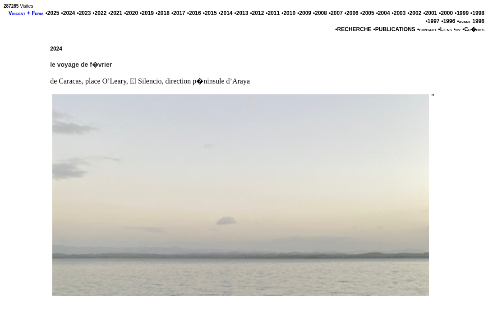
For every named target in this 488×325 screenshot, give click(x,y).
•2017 (178, 13)
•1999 (462, 13)
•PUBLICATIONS (394, 29)
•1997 (433, 21)
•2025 (53, 13)
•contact (427, 29)
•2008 (320, 13)
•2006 (352, 13)
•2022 (99, 13)
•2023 (84, 13)
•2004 (383, 13)
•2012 (257, 13)
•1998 (477, 13)
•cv (457, 29)
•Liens (445, 29)
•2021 (115, 13)
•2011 (273, 13)
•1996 (448, 21)
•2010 (288, 13)
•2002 (414, 13)
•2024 (68, 13)
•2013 (242, 13)
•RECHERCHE (353, 29)
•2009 (304, 13)
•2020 (131, 13)
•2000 (446, 13)
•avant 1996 (470, 21)
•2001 (430, 13)
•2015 (210, 13)
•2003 (399, 13)
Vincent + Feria (26, 13)
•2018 (163, 13)
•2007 (336, 13)
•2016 (194, 13)
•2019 (147, 13)
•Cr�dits (473, 29)
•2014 (226, 13)
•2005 (367, 13)
